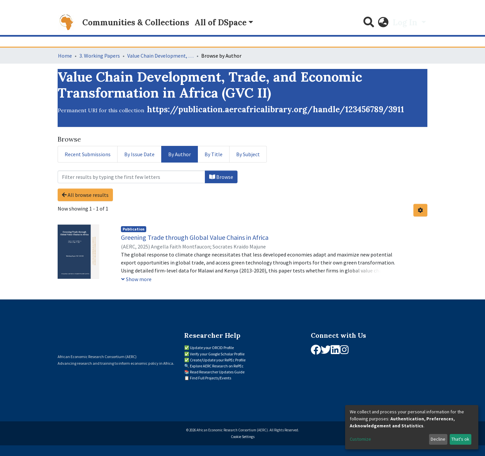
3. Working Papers (99, 55)
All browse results (85, 195)
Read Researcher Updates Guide (217, 371)
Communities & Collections (135, 22)
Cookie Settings (242, 436)
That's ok (460, 439)
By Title (214, 154)
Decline (438, 439)
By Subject (248, 154)
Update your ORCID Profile (212, 347)
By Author (179, 154)
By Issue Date (139, 154)
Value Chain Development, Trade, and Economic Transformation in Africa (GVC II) (160, 55)
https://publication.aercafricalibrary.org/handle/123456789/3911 (275, 109)
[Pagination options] (420, 210)
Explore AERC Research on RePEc (216, 365)
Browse (221, 177)
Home (65, 55)
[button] (383, 23)
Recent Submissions (88, 154)
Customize (360, 439)
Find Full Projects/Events (210, 377)
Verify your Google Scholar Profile (217, 353)
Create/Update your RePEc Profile (217, 359)
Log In (406, 22)
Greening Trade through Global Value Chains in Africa (194, 237)
